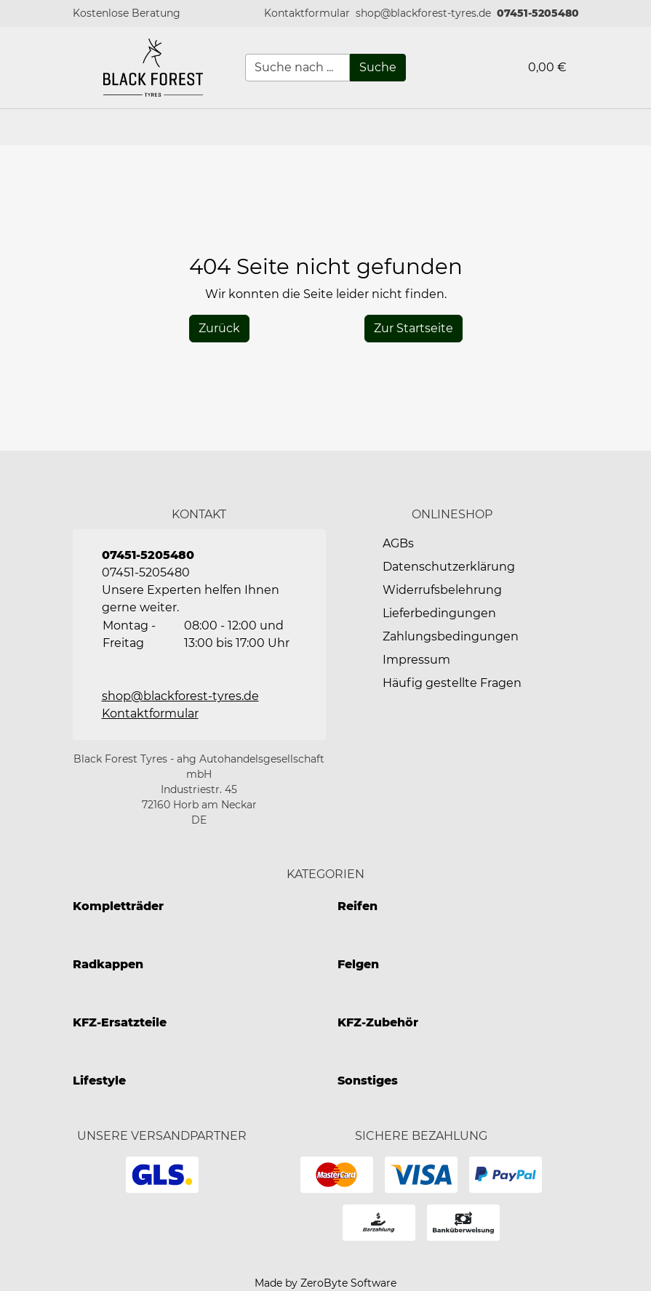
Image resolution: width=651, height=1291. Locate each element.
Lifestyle (99, 1080)
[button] (307, 13)
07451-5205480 (538, 13)
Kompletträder (118, 906)
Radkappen (108, 964)
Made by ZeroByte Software (325, 1283)
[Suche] (378, 67)
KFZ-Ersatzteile (120, 1022)
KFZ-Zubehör (378, 1022)
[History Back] (219, 328)
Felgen (358, 964)
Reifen (358, 906)
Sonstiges (368, 1080)
